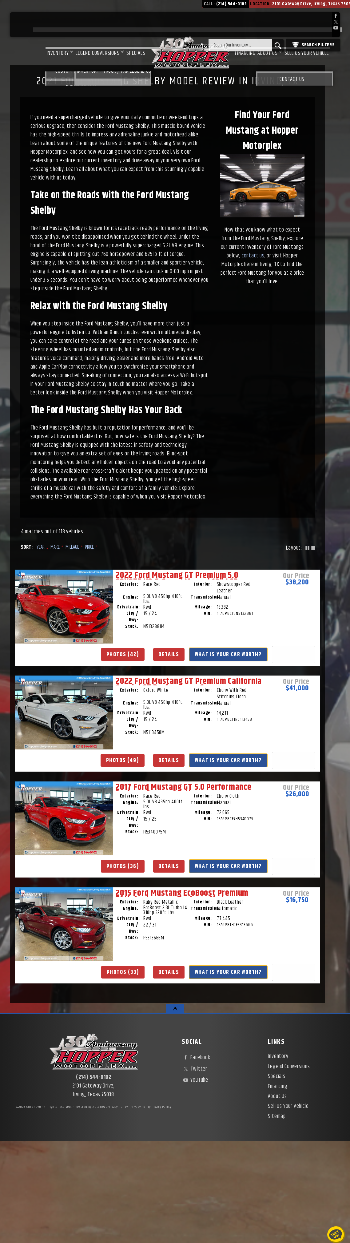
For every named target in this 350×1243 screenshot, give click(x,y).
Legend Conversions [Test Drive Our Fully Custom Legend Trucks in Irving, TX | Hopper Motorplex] (70, 25)
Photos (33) (67, 1027)
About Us (277, 1198)
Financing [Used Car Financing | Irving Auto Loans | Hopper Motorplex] (235, 25)
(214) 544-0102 (93, 1179)
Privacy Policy (117, 1209)
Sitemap (277, 1218)
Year (41, 547)
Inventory (26, 25)
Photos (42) (67, 766)
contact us (253, 256)
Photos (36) (270, 766)
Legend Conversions (289, 1168)
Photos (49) (169, 766)
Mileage (72, 547)
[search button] (278, 45)
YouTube (195, 1182)
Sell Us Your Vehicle (306, 25)
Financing (277, 1188)
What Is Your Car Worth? (67, 795)
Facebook (196, 1160)
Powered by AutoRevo (90, 1209)
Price (89, 547)
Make (55, 547)
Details (67, 780)
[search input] (240, 45)
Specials (113, 25)
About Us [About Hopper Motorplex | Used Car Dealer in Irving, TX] (262, 25)
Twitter (194, 1171)
